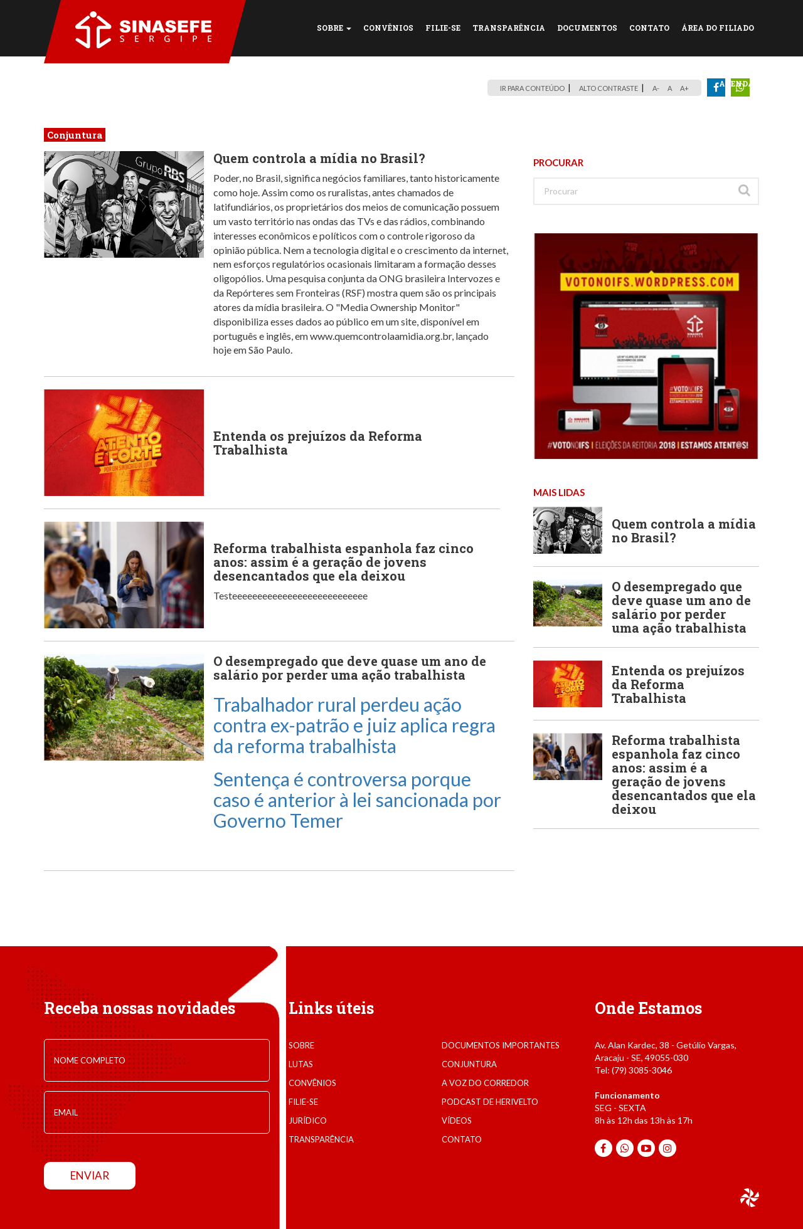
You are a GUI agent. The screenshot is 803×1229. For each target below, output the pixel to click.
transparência (321, 1139)
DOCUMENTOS (587, 28)
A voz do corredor (485, 1083)
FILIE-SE (442, 28)
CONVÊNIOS (388, 28)
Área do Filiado (717, 28)
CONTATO (649, 28)
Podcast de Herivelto (490, 1102)
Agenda (736, 83)
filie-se (303, 1102)
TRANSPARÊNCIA (508, 28)
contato (462, 1139)
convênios (312, 1083)
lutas (301, 1064)
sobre (301, 1045)
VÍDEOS (457, 1121)
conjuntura (469, 1064)
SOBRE (334, 28)
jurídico (308, 1121)
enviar (89, 1175)
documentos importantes (501, 1045)
